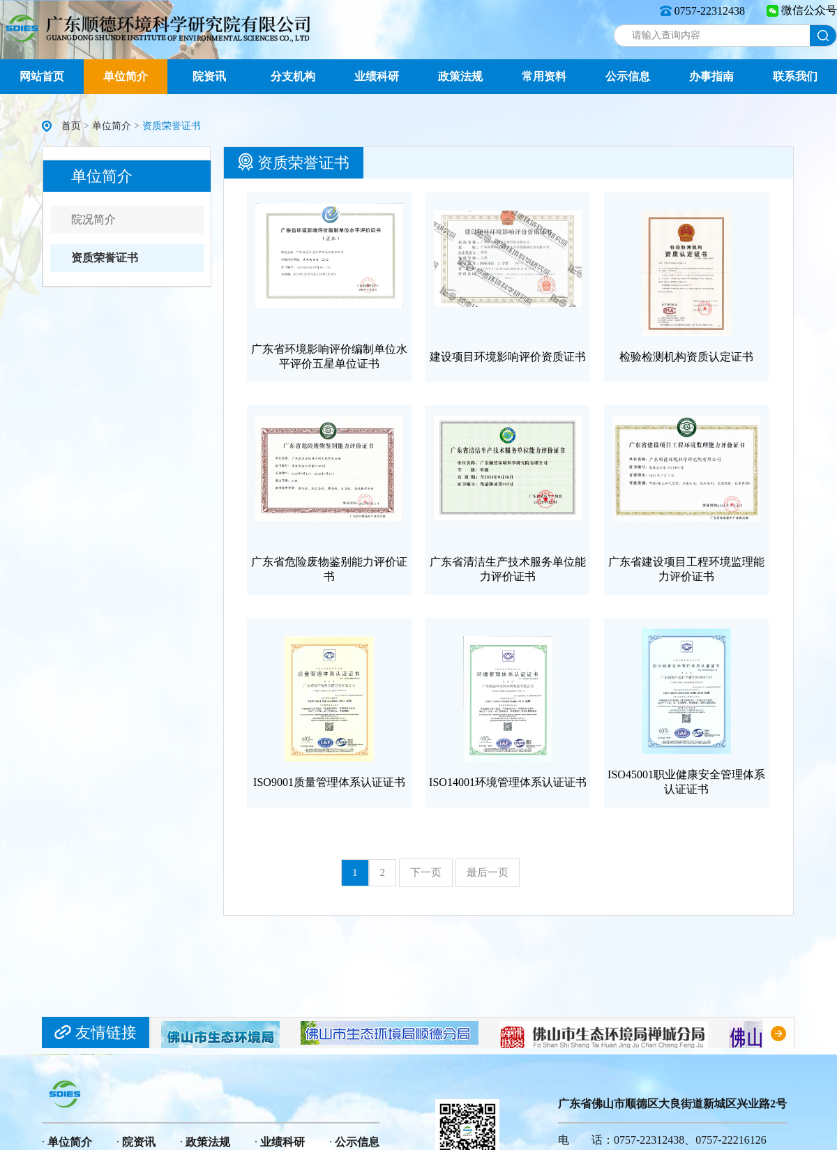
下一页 (426, 872)
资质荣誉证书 (104, 258)
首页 (71, 126)
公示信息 (627, 76)
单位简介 (125, 76)
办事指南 (711, 76)
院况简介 (93, 219)
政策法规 (460, 76)
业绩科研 (376, 76)
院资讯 (209, 76)
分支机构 (293, 76)
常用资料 (544, 76)
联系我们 (795, 76)
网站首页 (42, 76)
